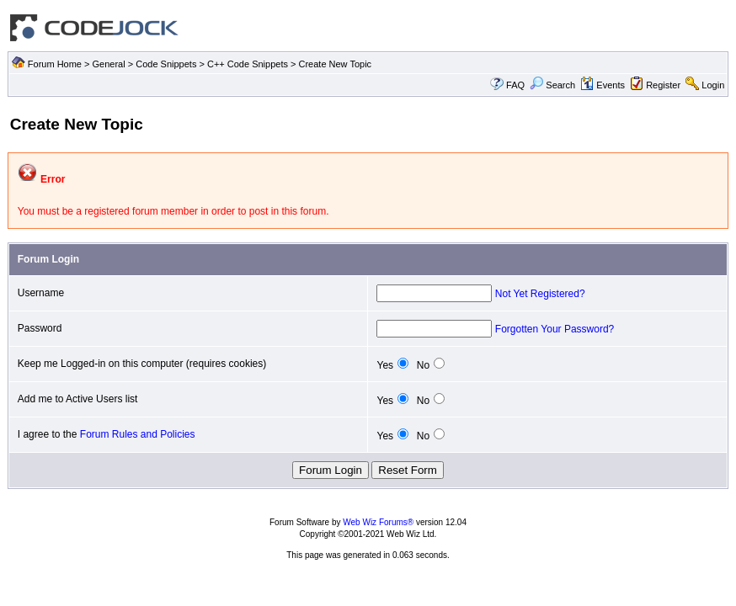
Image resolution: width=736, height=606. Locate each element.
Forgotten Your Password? (554, 329)
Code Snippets (166, 64)
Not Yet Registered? (540, 294)
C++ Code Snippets (247, 64)
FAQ (515, 85)
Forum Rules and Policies (137, 434)
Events (602, 85)
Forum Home (55, 64)
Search (552, 85)
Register (663, 85)
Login (712, 85)
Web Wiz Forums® (378, 522)
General (109, 64)
